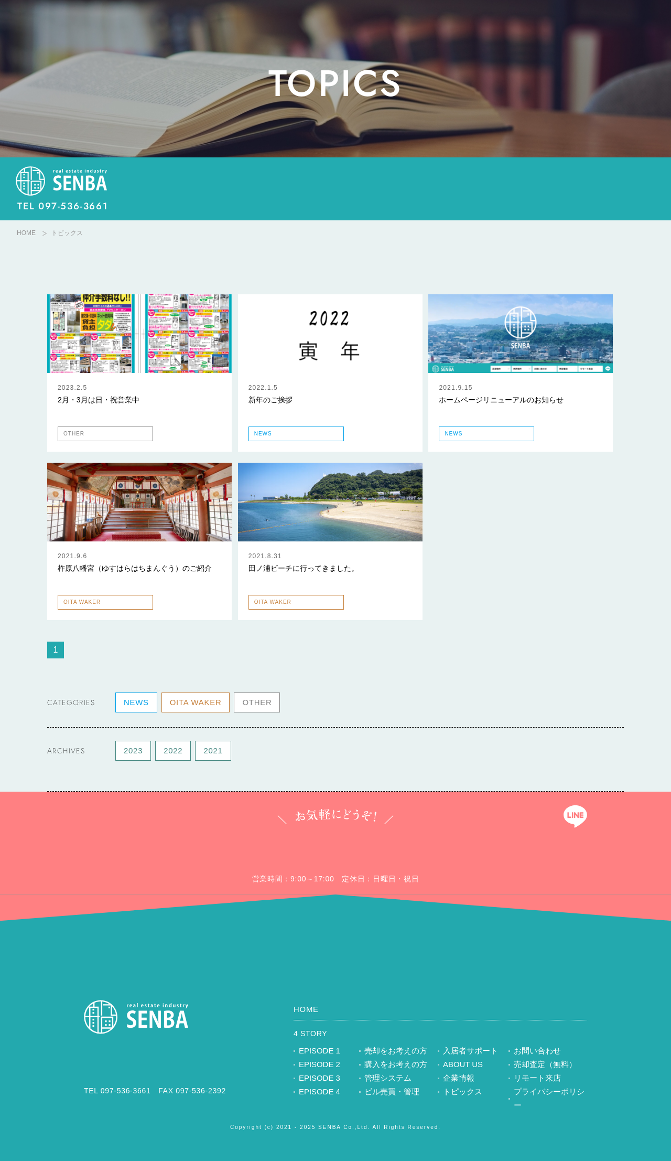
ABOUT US (461, 1066)
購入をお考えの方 (393, 1066)
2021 (210, 752)
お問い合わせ (536, 1052)
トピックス (461, 1093)
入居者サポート (468, 1052)
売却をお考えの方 (393, 1052)
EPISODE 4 (318, 1093)
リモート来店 (536, 1079)
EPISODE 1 (318, 1052)
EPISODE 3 (318, 1079)
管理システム (386, 1079)
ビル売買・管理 (390, 1093)
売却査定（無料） (543, 1066)
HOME (26, 233)
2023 (133, 752)
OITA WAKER (192, 703)
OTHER (251, 703)
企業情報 (457, 1079)
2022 (171, 752)
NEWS (135, 703)
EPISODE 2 (318, 1066)
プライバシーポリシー (550, 1093)
